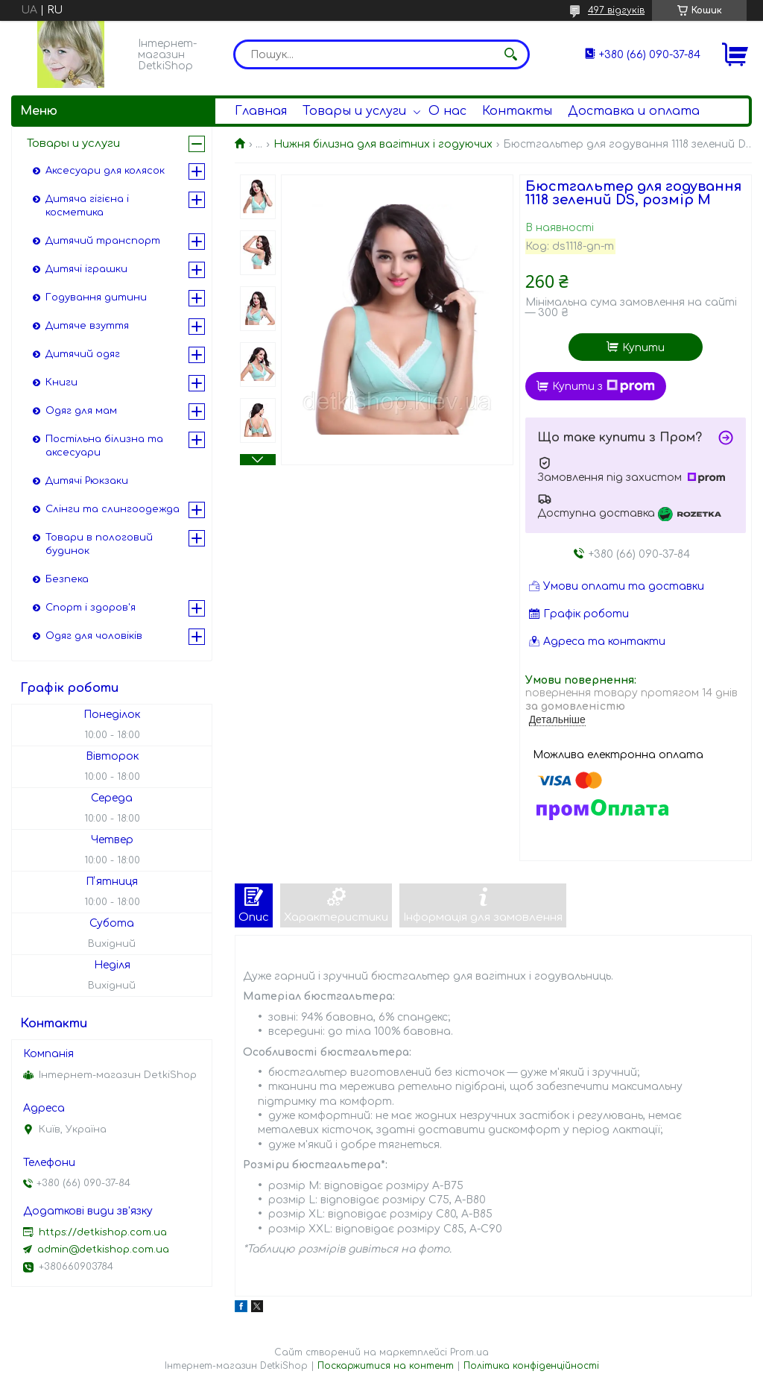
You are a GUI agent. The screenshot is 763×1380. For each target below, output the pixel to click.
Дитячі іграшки (86, 269)
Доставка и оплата (634, 111)
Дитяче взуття (87, 326)
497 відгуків (616, 10)
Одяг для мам (81, 411)
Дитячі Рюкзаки (86, 481)
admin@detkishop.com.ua (103, 1249)
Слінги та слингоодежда (112, 509)
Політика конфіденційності (531, 1366)
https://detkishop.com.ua (103, 1232)
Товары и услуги (354, 111)
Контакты (517, 111)
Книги (61, 382)
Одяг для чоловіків (93, 636)
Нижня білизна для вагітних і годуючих (383, 144)
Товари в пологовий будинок (99, 544)
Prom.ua (469, 1352)
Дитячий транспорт (102, 241)
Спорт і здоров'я (90, 607)
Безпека (67, 579)
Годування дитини (96, 297)
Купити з (603, 386)
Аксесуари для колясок (105, 171)
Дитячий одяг (82, 354)
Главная (261, 111)
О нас (447, 111)
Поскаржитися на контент (385, 1366)
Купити (643, 347)
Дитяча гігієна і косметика (87, 206)
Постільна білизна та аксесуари (104, 446)
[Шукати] (511, 54)
